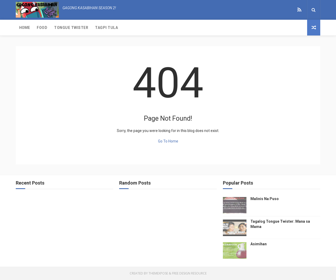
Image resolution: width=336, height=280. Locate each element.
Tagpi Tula (106, 28)
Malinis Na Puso (264, 199)
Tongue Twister (71, 28)
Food (42, 28)
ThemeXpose (158, 273)
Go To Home (168, 141)
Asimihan (258, 244)
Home (24, 28)
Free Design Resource (189, 273)
